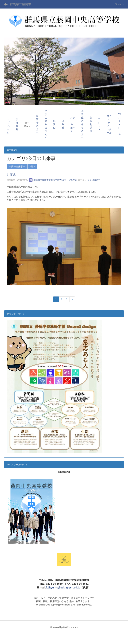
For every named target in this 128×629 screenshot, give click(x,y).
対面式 (11, 175)
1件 (32, 166)
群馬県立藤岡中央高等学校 (24, 4)
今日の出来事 (93, 180)
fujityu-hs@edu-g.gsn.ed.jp (63, 587)
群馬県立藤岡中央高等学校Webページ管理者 (53, 180)
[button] (13, 71)
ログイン (119, 4)
